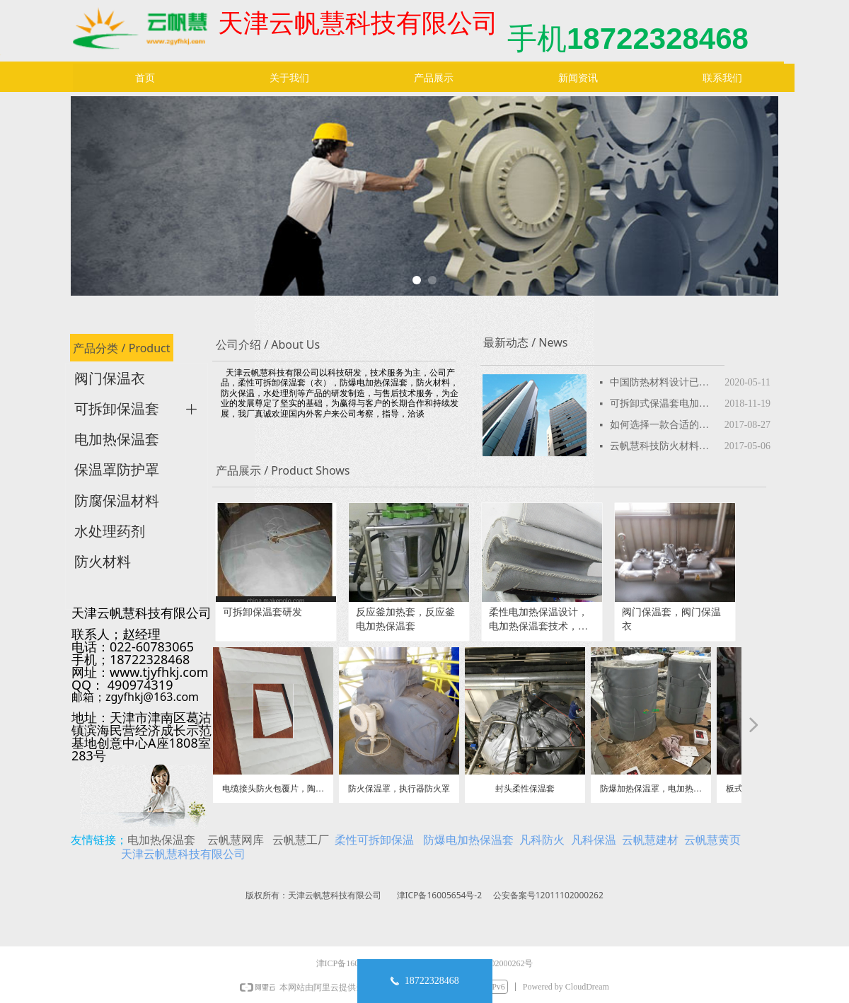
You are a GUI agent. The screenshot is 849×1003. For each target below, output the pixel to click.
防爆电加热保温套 (468, 839)
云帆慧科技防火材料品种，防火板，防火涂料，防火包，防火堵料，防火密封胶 (663, 446)
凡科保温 (593, 839)
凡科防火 (542, 839)
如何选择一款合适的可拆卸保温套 (663, 424)
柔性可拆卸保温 (374, 839)
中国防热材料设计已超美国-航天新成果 (663, 382)
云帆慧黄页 (712, 839)
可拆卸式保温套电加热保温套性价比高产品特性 (663, 403)
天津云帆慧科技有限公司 (183, 854)
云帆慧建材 (650, 839)
